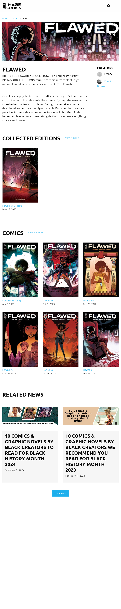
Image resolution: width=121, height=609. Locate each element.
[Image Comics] (11, 6)
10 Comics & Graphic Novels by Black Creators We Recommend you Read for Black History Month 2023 (90, 453)
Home (5, 18)
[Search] (108, 6)
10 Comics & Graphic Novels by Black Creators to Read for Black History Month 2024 (29, 450)
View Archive (72, 137)
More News (60, 493)
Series (15, 18)
